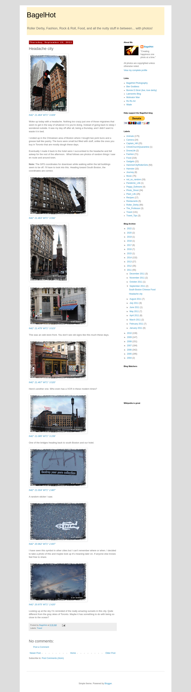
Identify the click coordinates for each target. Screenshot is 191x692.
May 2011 (134, 311)
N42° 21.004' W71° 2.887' (42, 490)
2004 (129, 358)
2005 (129, 354)
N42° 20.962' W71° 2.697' (42, 544)
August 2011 (135, 299)
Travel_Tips (131, 215)
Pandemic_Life (133, 183)
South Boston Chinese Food (142, 289)
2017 (129, 245)
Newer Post (35, 653)
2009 (129, 337)
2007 (129, 345)
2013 (129, 261)
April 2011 (134, 315)
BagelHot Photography (137, 83)
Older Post (110, 653)
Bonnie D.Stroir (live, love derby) (141, 90)
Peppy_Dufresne (134, 187)
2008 (129, 341)
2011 (129, 270)
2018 (129, 241)
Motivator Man (133, 97)
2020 (129, 233)
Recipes (130, 197)
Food (128, 158)
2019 (129, 237)
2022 (129, 228)
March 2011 (135, 319)
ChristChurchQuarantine (137, 147)
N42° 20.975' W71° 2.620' (42, 604)
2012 (129, 266)
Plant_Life (131, 194)
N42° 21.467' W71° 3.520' (42, 382)
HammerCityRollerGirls (137, 165)
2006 (129, 350)
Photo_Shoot (132, 190)
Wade (129, 104)
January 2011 (136, 328)
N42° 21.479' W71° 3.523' (42, 328)
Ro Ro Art (131, 101)
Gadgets (130, 161)
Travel (39, 628)
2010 (129, 333)
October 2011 (136, 282)
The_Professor (133, 208)
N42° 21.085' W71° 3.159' (42, 436)
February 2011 (136, 324)
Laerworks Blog (133, 94)
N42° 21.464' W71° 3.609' (42, 115)
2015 (129, 253)
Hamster (130, 168)
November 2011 (137, 278)
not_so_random (133, 179)
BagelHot (41, 15)
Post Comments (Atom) (53, 658)
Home (73, 653)
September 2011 (137, 286)
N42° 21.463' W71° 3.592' (42, 218)
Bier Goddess (132, 86)
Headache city (135, 294)
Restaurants (132, 201)
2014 (129, 257)
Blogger (108, 683)
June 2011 (134, 307)
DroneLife (131, 150)
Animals (130, 136)
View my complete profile (135, 70)
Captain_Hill (132, 143)
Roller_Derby (132, 205)
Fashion (130, 154)
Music (129, 176)
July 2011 (134, 303)
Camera (130, 140)
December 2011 (137, 273)
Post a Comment (41, 647)
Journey (130, 172)
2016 (129, 249)
